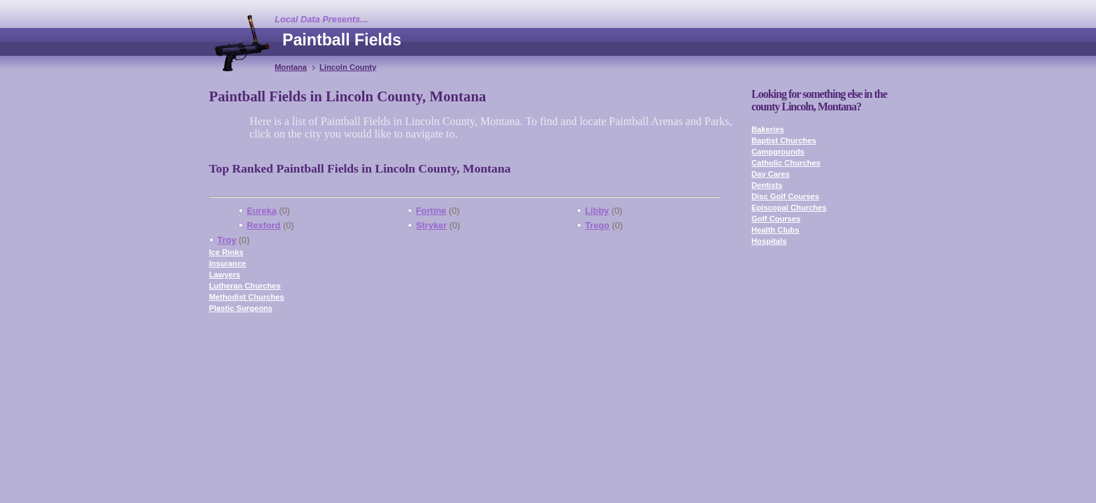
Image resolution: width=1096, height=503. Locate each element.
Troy (226, 240)
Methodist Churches (246, 297)
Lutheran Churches (245, 286)
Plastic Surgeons (241, 308)
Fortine (431, 210)
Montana (291, 67)
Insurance (227, 263)
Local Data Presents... (321, 19)
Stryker (431, 225)
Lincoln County (347, 67)
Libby (597, 210)
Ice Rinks (226, 252)
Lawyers (224, 274)
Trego (597, 225)
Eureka (262, 210)
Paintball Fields (341, 40)
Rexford (263, 225)
